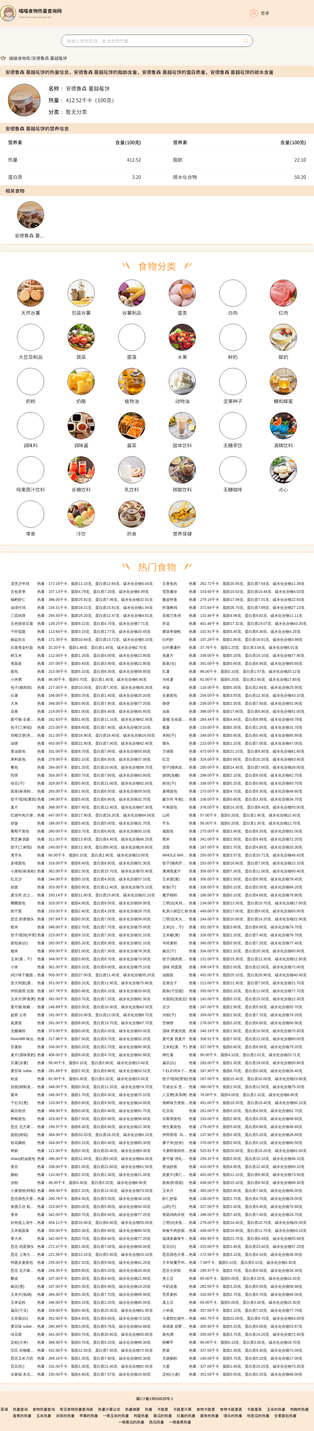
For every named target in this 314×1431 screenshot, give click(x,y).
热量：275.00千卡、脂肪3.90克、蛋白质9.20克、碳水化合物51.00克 (232, 831)
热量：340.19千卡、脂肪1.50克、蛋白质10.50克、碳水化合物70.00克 (233, 1031)
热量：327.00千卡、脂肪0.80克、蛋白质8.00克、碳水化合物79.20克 (232, 1047)
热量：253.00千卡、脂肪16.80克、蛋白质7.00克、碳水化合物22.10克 (233, 863)
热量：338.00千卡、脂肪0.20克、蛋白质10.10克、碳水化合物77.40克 (233, 655)
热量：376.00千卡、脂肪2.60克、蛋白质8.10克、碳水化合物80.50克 (232, 1142)
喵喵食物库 (19, 58)
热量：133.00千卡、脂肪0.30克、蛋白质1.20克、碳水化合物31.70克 (232, 727)
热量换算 (132, 1409)
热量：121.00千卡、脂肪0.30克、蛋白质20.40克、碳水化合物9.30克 (81, 1150)
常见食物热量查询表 (76, 1409)
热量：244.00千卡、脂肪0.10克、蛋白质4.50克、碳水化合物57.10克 (81, 879)
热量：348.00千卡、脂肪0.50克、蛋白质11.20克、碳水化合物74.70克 (82, 1087)
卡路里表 (254, 1409)
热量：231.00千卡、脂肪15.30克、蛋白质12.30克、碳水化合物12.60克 (234, 959)
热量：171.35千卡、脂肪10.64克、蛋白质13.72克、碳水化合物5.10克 (82, 639)
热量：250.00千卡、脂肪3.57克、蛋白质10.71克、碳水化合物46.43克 (233, 855)
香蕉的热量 (22, 1415)
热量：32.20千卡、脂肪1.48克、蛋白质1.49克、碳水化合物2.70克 (79, 647)
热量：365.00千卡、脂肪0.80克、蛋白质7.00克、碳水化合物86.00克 (232, 1190)
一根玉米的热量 (116, 1415)
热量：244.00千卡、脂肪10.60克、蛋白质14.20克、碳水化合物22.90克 (234, 919)
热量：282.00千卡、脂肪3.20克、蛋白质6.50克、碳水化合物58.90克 (232, 1286)
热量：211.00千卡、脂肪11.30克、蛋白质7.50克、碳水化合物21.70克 (233, 983)
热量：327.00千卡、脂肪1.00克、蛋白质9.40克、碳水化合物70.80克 (232, 1206)
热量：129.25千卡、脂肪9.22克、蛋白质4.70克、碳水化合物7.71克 (80, 623)
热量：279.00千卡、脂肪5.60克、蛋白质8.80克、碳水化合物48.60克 (232, 1127)
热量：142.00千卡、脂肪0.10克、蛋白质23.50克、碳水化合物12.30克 (233, 999)
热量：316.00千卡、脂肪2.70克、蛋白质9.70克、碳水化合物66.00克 (232, 1294)
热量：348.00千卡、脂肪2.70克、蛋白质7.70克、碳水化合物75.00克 (81, 927)
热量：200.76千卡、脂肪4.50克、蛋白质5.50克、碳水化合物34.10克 (81, 1198)
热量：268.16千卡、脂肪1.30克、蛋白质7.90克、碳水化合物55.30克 (81, 1358)
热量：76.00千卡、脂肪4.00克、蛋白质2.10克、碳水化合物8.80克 (230, 1095)
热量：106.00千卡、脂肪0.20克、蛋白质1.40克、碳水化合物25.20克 (81, 695)
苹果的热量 (88, 1415)
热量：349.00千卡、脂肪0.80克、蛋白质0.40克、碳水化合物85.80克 (232, 735)
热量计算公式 (109, 1409)
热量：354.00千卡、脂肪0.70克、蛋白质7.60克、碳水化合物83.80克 (81, 775)
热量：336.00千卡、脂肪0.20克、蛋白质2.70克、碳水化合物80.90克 (81, 1047)
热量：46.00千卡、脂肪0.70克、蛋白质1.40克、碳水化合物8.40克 (79, 679)
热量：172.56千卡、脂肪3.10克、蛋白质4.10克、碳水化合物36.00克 (232, 1254)
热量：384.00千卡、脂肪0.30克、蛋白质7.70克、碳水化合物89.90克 (81, 1294)
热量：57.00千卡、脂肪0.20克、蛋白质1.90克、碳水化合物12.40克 (231, 815)
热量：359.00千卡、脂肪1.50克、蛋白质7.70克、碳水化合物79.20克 (232, 1015)
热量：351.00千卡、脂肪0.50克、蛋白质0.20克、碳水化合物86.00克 (232, 1374)
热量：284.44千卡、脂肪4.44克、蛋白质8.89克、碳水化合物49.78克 (232, 719)
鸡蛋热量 (141, 1415)
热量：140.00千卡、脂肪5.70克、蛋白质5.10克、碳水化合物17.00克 (232, 1358)
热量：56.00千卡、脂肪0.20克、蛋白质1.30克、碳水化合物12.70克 (231, 823)
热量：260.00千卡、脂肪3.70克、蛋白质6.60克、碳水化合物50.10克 (81, 831)
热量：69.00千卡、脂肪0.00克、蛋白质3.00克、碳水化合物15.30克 (231, 1302)
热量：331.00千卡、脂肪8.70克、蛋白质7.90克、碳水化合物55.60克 (81, 751)
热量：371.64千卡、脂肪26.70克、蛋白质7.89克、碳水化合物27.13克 (233, 607)
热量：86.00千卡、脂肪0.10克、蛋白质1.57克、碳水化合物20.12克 (231, 671)
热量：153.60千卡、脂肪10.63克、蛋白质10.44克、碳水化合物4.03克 (233, 591)
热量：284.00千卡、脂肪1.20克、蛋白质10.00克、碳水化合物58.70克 (82, 767)
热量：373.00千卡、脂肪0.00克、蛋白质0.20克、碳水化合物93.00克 (81, 1031)
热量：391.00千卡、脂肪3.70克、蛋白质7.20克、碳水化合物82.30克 (81, 999)
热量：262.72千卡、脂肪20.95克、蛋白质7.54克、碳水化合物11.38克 (233, 583)
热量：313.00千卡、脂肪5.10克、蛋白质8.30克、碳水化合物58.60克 (81, 671)
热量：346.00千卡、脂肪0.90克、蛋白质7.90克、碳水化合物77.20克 (81, 703)
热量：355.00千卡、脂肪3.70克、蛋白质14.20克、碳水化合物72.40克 (233, 1334)
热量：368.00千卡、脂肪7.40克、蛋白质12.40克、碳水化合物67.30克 (82, 807)
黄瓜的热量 (162, 1415)
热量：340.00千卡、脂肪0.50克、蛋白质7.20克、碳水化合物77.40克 (232, 943)
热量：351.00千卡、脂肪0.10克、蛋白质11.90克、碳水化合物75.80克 (82, 983)
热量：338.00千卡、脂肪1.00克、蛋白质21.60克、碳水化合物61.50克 (82, 1166)
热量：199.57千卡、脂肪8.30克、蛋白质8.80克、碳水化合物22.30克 (81, 1127)
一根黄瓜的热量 (131, 1422)
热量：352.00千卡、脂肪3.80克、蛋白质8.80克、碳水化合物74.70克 (232, 927)
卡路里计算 (182, 1409)
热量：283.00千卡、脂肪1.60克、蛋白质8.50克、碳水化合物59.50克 (81, 791)
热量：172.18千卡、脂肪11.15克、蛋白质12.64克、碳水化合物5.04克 (82, 583)
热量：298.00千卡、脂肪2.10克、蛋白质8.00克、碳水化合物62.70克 (232, 775)
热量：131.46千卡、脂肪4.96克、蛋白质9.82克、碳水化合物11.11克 (232, 615)
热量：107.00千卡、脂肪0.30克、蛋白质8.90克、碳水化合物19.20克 (81, 1286)
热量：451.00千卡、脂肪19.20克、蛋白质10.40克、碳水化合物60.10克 (234, 1103)
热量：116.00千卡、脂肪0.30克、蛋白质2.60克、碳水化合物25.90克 (232, 687)
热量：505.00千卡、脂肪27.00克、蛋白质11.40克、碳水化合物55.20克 (83, 975)
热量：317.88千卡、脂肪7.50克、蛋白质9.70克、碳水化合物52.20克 (81, 1039)
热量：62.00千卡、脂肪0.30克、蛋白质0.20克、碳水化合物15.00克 (80, 1079)
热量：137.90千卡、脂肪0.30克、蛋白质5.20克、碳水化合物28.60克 (232, 1134)
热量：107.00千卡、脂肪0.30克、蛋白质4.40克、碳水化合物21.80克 (81, 1278)
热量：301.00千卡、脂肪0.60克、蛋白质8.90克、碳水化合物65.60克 (232, 663)
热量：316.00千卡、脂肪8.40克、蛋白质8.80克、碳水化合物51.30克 (81, 863)
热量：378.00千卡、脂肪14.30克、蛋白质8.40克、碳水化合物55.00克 (233, 807)
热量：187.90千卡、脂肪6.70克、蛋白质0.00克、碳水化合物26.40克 (232, 1071)
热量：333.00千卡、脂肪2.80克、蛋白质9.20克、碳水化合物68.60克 (232, 1119)
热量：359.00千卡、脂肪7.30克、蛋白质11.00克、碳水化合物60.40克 (233, 871)
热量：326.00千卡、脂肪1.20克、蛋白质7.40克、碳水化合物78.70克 (232, 935)
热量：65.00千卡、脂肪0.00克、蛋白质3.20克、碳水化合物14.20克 (231, 1278)
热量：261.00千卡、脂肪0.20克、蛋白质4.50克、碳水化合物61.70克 (232, 1111)
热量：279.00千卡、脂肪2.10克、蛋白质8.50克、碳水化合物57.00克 (81, 759)
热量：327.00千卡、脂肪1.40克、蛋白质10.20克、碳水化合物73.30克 (233, 1366)
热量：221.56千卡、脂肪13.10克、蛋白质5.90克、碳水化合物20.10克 (82, 1254)
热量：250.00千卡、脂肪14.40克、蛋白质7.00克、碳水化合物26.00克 (233, 767)
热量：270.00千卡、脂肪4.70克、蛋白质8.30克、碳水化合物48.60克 (232, 791)
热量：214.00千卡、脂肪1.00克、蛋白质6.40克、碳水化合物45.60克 (81, 711)
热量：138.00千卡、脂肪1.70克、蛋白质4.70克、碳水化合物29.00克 (232, 1198)
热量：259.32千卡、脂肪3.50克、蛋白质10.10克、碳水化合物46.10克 (233, 1158)
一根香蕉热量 (180, 1422)
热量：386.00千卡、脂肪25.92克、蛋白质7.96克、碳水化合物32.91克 (82, 599)
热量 (148, 1409)
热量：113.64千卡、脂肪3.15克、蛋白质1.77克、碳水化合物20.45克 (81, 631)
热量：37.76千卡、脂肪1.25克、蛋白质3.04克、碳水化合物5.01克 (230, 647)
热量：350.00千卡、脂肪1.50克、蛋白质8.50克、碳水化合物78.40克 (232, 879)
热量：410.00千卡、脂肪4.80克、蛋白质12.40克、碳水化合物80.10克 (233, 1166)
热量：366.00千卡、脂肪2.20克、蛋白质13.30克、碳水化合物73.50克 (82, 1190)
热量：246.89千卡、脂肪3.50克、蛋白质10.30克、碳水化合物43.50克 (82, 1007)
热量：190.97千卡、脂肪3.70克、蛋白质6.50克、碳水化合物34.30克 (232, 1270)
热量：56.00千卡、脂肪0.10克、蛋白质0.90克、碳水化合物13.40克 (80, 1063)
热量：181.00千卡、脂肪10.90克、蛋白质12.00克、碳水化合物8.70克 (82, 1015)
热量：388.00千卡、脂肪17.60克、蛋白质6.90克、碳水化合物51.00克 (233, 711)
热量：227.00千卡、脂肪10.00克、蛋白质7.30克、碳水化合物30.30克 (82, 687)
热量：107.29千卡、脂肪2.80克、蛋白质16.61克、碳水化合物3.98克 (232, 639)
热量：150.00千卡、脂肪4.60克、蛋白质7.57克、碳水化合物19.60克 (81, 1374)
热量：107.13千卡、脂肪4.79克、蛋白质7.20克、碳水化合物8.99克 (80, 591)
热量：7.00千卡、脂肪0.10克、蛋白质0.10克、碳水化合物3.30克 (229, 1262)
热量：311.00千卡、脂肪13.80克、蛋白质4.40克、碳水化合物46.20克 (82, 839)
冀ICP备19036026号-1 (154, 1398)
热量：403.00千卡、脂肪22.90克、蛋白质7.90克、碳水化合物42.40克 (82, 743)
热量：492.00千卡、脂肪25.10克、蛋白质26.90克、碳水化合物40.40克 (234, 975)
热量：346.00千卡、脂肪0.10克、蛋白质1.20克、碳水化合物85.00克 (81, 1302)
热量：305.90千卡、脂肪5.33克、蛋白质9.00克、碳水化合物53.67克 (232, 1326)
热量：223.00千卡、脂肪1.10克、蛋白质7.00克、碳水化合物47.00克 (232, 743)
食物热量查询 (43, 1409)
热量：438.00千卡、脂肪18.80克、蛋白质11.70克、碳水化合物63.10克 (234, 1230)
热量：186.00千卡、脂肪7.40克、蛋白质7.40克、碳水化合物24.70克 (232, 1214)
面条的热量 (209, 1415)
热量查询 (20, 1409)
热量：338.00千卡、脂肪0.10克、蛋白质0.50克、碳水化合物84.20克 (232, 887)
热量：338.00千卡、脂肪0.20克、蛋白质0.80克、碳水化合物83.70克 (232, 783)
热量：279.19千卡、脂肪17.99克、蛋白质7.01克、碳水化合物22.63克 (233, 599)
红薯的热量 (186, 1415)
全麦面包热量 (285, 1415)
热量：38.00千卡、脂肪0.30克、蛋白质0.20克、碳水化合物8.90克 (79, 1182)
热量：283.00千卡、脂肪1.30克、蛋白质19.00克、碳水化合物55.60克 (233, 1063)
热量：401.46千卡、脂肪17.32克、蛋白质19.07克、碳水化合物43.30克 (234, 623)
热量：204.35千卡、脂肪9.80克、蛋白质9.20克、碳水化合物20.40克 (81, 1270)
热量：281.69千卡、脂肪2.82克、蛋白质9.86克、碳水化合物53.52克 (81, 1071)
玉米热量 (43, 1415)
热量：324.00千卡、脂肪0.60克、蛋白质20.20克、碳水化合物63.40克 (233, 759)
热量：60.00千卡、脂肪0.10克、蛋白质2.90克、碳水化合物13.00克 (80, 855)
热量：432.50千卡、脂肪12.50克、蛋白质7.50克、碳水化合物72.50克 (82, 1350)
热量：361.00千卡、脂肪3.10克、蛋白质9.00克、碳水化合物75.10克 (81, 967)
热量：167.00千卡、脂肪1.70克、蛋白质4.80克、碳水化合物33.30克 (232, 847)
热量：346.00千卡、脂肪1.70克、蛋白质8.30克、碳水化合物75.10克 (81, 1095)
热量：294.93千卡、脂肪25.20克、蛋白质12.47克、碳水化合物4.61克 (82, 615)
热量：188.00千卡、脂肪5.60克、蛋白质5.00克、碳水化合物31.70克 (81, 823)
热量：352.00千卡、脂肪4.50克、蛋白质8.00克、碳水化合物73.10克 (81, 1318)
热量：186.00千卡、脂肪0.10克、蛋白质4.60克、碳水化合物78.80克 (232, 895)
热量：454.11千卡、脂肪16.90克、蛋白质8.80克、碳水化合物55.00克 (82, 1222)
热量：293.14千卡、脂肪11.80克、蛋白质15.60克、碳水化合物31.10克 (83, 895)
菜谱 (4, 1409)
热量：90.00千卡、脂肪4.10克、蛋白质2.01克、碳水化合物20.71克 (231, 1055)
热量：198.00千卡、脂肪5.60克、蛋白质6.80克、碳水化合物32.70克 (81, 799)
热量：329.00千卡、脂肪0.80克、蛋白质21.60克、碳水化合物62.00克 (82, 783)
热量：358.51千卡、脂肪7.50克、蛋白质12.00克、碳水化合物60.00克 (233, 1039)
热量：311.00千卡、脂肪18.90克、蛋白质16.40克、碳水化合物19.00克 (83, 735)
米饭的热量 (65, 1415)
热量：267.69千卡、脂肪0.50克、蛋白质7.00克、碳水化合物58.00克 (81, 919)
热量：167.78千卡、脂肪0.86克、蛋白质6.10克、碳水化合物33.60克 (81, 991)
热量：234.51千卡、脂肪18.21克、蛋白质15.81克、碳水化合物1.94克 (82, 607)
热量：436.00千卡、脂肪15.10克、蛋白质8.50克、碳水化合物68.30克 (233, 1182)
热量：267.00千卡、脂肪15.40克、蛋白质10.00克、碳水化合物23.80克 (234, 1079)
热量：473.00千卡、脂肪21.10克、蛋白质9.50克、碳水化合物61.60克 (233, 751)
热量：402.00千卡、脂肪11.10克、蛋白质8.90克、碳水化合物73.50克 (233, 1174)
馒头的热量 (233, 1415)
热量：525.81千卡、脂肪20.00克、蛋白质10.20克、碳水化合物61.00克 (234, 1150)
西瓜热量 (156, 1422)
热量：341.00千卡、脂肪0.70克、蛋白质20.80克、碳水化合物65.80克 (82, 1334)
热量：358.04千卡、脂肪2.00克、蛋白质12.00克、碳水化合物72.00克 (233, 967)
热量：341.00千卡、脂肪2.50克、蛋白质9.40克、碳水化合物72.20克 (232, 839)
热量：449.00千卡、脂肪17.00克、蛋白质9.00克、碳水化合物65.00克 (233, 911)
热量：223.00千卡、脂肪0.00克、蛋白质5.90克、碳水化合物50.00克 (81, 1206)
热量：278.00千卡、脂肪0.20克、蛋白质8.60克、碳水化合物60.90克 (232, 1023)
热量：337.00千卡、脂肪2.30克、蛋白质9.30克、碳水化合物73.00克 (232, 1350)
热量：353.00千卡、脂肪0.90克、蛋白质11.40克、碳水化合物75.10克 (82, 887)
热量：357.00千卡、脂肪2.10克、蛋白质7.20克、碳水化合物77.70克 (232, 1310)
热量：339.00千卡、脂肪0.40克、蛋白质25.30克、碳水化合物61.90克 (82, 1310)
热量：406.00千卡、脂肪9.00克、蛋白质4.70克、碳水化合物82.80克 (81, 1055)
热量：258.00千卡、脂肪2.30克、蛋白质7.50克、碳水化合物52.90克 (232, 703)
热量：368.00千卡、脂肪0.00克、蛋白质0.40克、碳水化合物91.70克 (81, 1111)
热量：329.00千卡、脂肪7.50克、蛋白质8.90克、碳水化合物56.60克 (81, 1119)
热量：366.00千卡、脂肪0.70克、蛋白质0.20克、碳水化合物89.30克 (81, 1342)
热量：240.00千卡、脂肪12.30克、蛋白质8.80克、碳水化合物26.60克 (82, 847)
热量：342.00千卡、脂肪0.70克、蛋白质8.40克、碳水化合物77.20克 (81, 1214)
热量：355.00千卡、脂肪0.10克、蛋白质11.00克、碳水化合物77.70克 (233, 991)
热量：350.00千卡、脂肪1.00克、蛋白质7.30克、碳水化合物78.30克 (81, 951)
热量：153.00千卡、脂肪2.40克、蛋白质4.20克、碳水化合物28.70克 (81, 911)
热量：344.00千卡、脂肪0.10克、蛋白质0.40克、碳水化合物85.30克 (81, 1142)
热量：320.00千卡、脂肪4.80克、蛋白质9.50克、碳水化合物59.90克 (81, 903)
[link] (19, 58)
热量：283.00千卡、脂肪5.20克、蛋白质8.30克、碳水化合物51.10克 (81, 943)
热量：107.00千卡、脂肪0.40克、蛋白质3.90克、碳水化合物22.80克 (81, 663)
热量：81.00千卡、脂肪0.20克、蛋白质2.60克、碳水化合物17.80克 (231, 679)
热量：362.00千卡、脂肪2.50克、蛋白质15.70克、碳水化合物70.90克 (82, 871)
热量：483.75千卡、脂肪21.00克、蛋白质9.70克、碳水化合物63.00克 (233, 1318)
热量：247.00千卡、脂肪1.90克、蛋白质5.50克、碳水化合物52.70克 (232, 1007)
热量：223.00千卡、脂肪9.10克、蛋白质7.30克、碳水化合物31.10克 (81, 935)
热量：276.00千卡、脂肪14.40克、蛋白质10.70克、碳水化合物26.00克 (234, 1222)
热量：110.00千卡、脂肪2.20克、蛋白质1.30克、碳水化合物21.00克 (81, 1174)
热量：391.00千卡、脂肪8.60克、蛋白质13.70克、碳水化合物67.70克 (82, 1023)
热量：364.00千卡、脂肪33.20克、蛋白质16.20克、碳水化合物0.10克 (82, 1134)
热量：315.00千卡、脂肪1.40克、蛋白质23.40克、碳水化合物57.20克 (233, 1246)
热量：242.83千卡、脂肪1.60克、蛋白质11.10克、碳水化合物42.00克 (82, 719)
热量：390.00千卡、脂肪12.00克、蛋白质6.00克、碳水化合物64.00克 (82, 1158)
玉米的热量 (276, 1409)
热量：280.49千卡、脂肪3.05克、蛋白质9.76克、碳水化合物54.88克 (81, 1326)
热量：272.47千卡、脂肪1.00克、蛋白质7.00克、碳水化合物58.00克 (81, 1246)
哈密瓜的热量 (258, 1415)
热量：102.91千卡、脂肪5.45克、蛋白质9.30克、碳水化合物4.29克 (231, 631)
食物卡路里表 (231, 1409)
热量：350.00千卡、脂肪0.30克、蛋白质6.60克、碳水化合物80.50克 (81, 1230)
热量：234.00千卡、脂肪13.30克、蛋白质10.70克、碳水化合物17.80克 (234, 903)
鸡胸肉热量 (299, 1409)
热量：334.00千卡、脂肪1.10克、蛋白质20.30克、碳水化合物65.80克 (233, 951)
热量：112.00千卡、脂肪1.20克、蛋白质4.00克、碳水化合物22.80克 (81, 655)
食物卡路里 (205, 1409)
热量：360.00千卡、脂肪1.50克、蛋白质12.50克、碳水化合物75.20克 (233, 1087)
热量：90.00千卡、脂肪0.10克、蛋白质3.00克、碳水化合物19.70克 (231, 1342)
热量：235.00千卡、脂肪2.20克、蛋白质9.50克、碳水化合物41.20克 (81, 1262)
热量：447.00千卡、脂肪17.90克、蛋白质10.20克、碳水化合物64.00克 (83, 815)
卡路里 (162, 1409)
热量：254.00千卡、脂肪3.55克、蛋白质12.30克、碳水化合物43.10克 (233, 695)
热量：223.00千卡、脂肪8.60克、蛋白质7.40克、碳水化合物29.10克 (81, 727)
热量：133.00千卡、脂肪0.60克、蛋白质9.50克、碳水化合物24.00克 (81, 1103)
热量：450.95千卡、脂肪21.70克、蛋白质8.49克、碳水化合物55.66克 (233, 1238)
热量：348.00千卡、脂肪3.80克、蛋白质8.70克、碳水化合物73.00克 (81, 959)
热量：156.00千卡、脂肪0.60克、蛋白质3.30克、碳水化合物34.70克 (232, 799)
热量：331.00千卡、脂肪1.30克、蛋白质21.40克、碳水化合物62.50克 (82, 1366)
